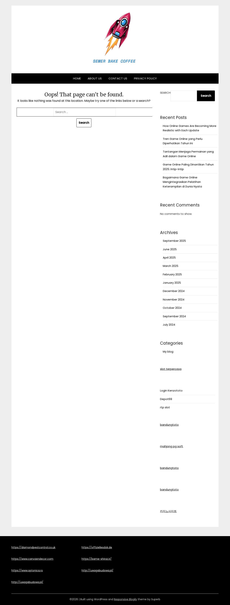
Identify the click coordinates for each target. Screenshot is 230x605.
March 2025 (170, 266)
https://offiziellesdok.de (97, 547)
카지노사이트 (168, 511)
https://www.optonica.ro (27, 570)
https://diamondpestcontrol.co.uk (33, 547)
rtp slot (165, 407)
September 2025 (174, 241)
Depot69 (166, 399)
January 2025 (172, 283)
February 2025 (172, 274)
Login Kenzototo (171, 390)
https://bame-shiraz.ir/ (96, 559)
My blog (168, 351)
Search (165, 93)
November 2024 (173, 299)
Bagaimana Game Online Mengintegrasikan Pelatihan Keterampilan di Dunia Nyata (182, 181)
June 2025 (170, 249)
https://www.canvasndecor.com (32, 559)
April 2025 (169, 257)
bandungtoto (169, 425)
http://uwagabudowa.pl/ (27, 582)
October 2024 (172, 308)
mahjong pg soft (171, 446)
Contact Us (118, 78)
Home (77, 78)
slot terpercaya (170, 369)
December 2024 (174, 291)
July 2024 (169, 325)
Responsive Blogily (125, 599)
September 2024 (174, 316)
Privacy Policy (145, 78)
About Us (95, 78)
